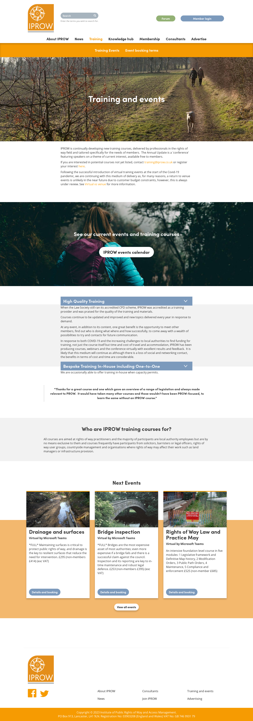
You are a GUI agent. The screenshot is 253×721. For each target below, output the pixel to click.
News (79, 38)
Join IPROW (149, 699)
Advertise (198, 38)
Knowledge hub (121, 38)
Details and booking (46, 593)
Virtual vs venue (95, 184)
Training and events (200, 691)
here (82, 166)
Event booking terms (141, 50)
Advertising (194, 699)
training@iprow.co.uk (158, 162)
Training (95, 38)
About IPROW (58, 38)
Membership (150, 38)
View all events (126, 607)
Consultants (175, 38)
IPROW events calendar (126, 252)
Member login (202, 18)
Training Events (107, 50)
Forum (166, 18)
